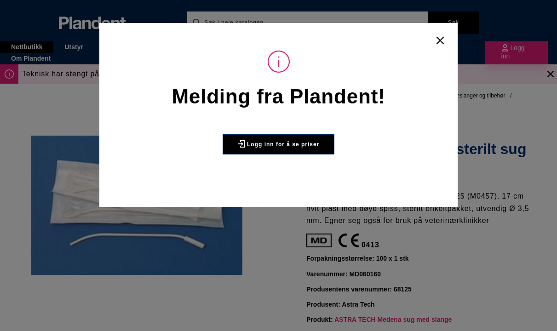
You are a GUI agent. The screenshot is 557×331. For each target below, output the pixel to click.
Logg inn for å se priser (279, 144)
